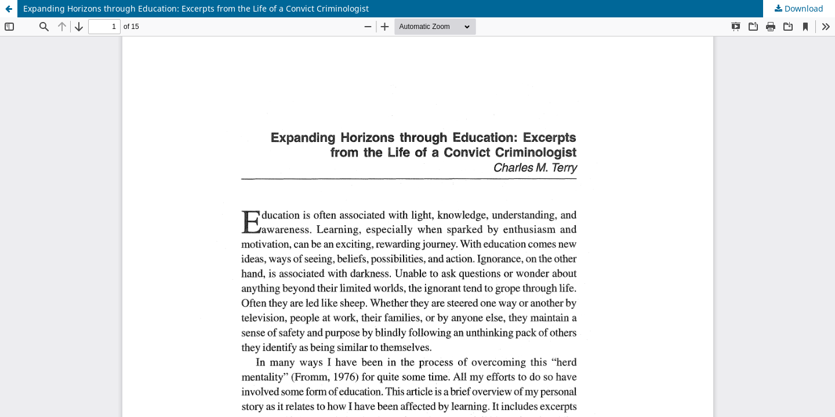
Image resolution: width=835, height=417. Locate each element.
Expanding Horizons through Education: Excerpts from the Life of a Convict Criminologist (196, 8)
